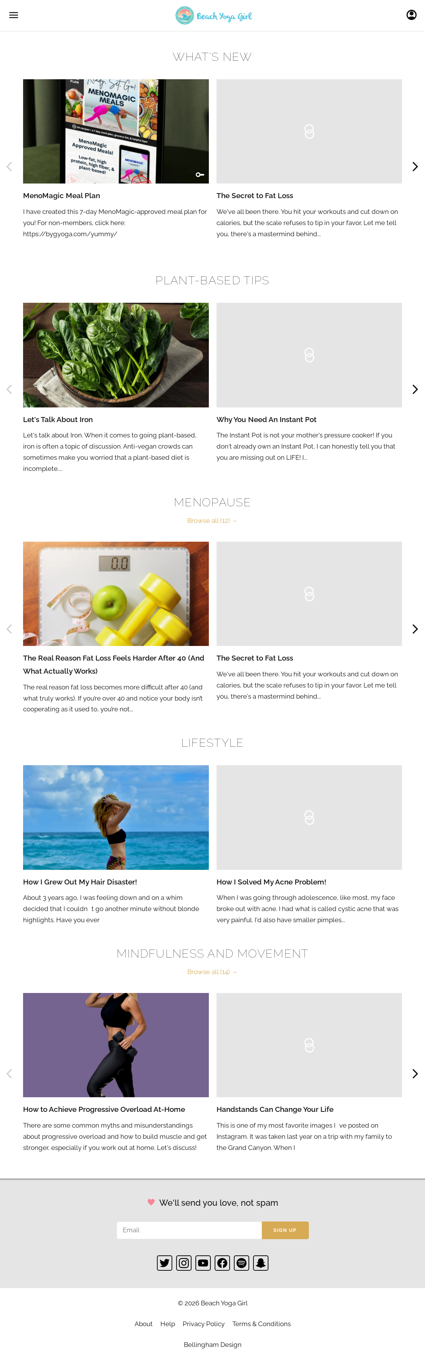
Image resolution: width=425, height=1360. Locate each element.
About (144, 1324)
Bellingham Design (213, 1344)
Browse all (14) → (212, 972)
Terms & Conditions (261, 1324)
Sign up (285, 1230)
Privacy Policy (204, 1324)
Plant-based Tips (212, 280)
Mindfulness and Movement (213, 953)
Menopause (212, 502)
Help (167, 1324)
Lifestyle (212, 742)
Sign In (413, 15)
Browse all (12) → (212, 520)
